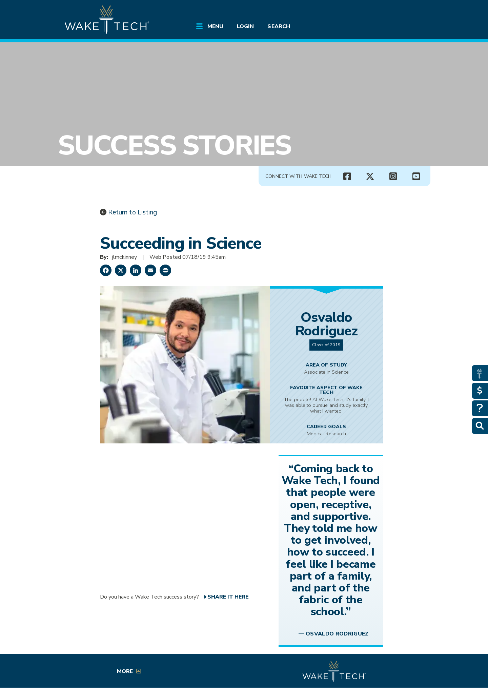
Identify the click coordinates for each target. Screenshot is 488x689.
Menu (215, 26)
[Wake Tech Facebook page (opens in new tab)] (347, 176)
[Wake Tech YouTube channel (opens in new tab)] (416, 176)
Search (278, 26)
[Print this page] (165, 270)
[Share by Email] (150, 270)
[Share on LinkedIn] (135, 270)
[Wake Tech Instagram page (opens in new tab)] (393, 176)
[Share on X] (120, 270)
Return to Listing (132, 212)
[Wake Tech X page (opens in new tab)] (370, 176)
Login (245, 26)
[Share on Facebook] (105, 270)
